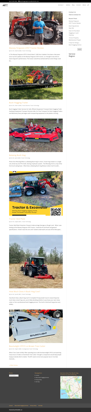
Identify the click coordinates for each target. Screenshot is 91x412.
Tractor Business (26, 105)
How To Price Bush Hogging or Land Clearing (74, 33)
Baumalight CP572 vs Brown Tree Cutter (27, 346)
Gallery (68, 5)
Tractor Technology (26, 50)
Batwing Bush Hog (17, 155)
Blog (73, 5)
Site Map (38, 381)
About (84, 5)
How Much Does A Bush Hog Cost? (24, 291)
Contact (78, 5)
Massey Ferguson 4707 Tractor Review (26, 48)
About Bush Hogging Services (42, 377)
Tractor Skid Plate (17, 219)
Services (60, 5)
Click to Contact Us (75, 15)
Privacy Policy (39, 379)
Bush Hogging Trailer (18, 102)
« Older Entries (13, 365)
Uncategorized (25, 349)
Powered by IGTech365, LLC (15, 409)
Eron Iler (12, 50)
